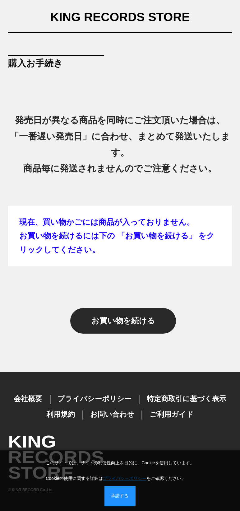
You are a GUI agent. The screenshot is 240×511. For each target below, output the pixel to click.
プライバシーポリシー (124, 478)
